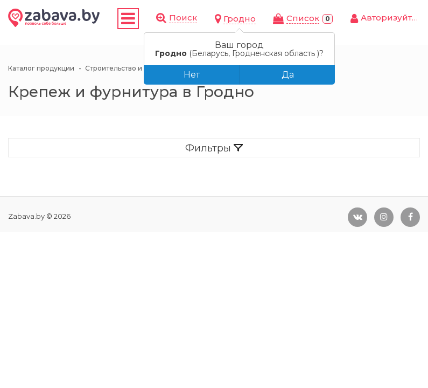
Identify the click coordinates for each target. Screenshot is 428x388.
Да (288, 75)
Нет (192, 75)
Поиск (183, 17)
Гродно (239, 18)
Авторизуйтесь (394, 17)
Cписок (302, 18)
